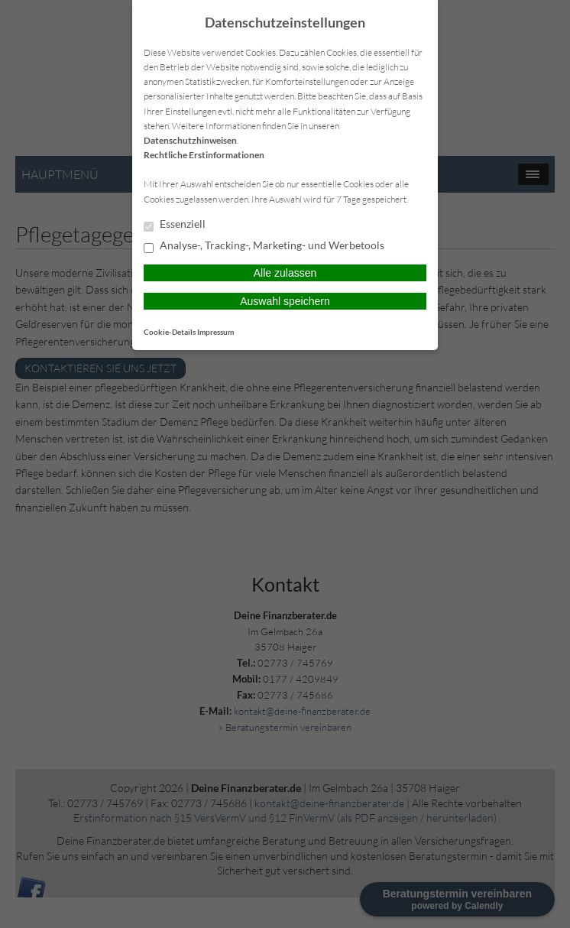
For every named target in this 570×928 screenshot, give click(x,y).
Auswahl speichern (285, 301)
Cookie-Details (170, 331)
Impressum (215, 331)
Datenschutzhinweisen (190, 140)
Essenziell (175, 225)
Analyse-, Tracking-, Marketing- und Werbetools (264, 246)
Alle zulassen (285, 273)
